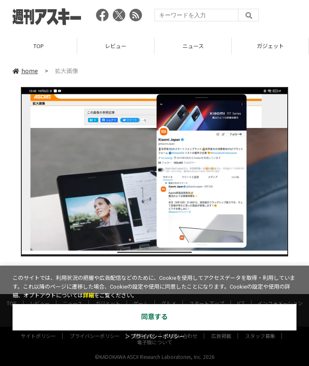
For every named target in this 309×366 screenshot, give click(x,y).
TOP (38, 46)
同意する (154, 317)
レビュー (116, 46)
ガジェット (270, 46)
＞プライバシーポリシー (155, 336)
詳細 (88, 295)
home (25, 71)
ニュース (193, 46)
